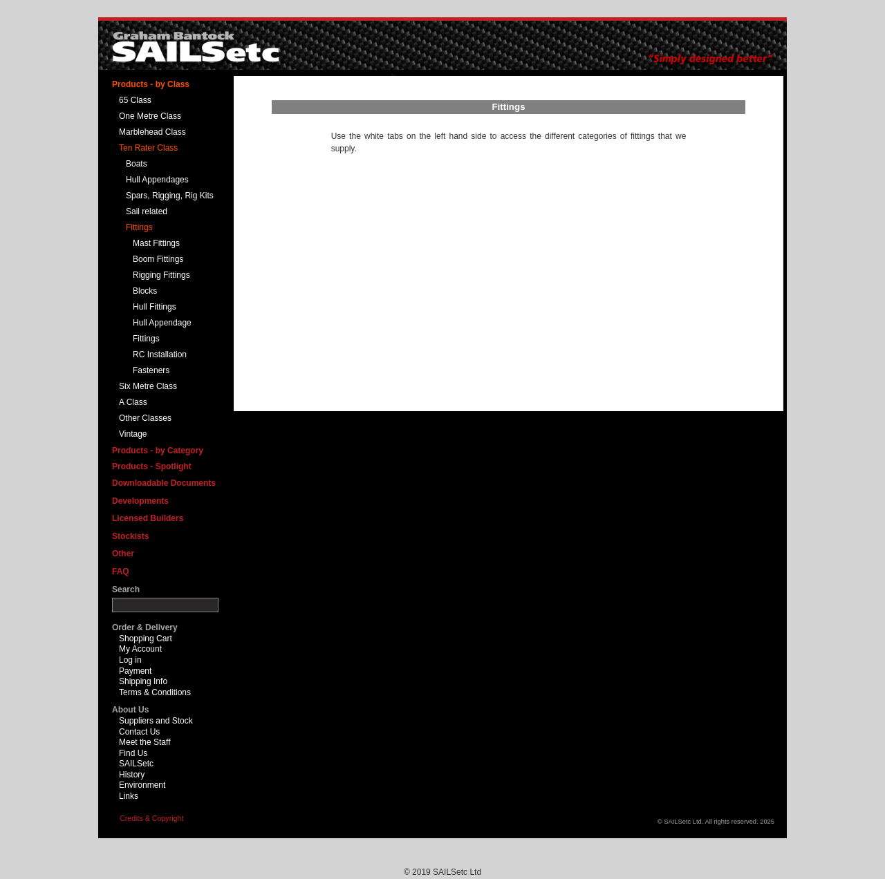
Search (126, 589)
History (132, 774)
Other (123, 553)
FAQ (120, 571)
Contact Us (139, 732)
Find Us (133, 753)
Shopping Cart (145, 638)
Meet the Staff (145, 742)
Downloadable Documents (164, 483)
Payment (135, 671)
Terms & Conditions (155, 692)
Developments (140, 501)
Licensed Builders (147, 518)
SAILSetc (136, 763)
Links (128, 796)
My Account (140, 649)
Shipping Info (143, 681)
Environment (142, 785)
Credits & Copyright (151, 818)
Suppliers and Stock (156, 721)
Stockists (130, 536)
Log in (130, 660)
